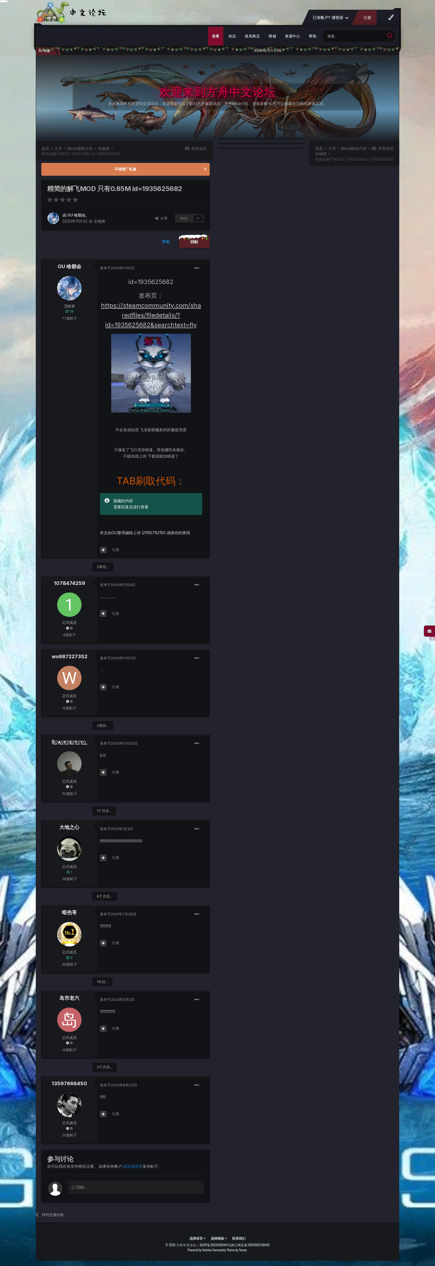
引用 (115, 549)
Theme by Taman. (237, 1249)
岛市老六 (69, 998)
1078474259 (69, 583)
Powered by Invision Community (207, 1249)
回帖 (194, 241)
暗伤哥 (69, 912)
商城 (272, 36)
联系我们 (239, 1238)
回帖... (79, 1187)
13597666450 (69, 1083)
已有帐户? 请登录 (331, 17)
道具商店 (252, 36)
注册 (367, 17)
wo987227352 (69, 656)
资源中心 (292, 36)
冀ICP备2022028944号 (214, 1244)
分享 (161, 218)
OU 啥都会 (76, 215)
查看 (215, 36)
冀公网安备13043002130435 (250, 1244)
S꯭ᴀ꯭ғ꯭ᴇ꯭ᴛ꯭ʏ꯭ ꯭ (69, 742)
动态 (232, 36)
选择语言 (197, 1238)
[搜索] (354, 36)
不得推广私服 (125, 169)
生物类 (99, 221)
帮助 (312, 36)
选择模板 (219, 1238)
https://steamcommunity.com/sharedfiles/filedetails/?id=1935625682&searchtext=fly (151, 315)
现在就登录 (133, 1166)
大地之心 (69, 827)
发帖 (166, 241)
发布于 (117, 268)
